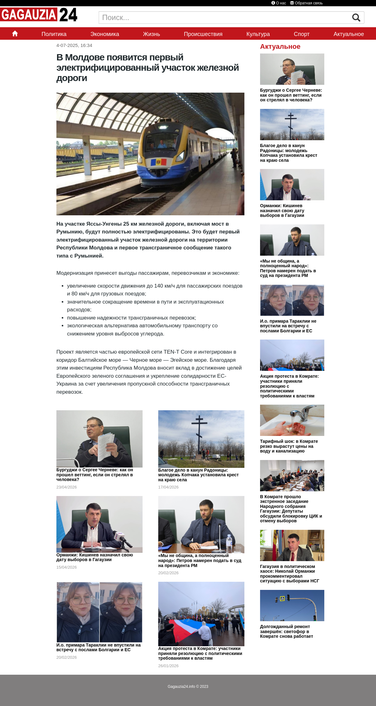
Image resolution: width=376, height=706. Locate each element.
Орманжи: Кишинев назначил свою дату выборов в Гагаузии (94, 557)
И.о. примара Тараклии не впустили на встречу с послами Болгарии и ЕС (98, 647)
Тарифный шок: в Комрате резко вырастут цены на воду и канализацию (289, 446)
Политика (53, 34)
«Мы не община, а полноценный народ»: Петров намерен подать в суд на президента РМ (199, 560)
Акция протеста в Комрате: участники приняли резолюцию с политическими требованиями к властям (200, 653)
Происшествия (203, 34)
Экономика (105, 34)
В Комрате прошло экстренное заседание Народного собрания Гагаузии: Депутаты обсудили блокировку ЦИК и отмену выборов (291, 509)
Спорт (302, 34)
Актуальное (349, 34)
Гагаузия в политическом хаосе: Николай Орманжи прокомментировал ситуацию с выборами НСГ (289, 574)
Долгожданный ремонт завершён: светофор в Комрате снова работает (286, 631)
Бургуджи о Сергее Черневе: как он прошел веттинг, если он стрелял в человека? (94, 474)
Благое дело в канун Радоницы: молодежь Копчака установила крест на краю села (198, 475)
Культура (258, 34)
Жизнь (151, 34)
